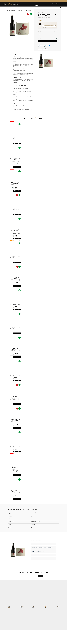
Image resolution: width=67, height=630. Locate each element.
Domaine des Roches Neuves (44, 17)
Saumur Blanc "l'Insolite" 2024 (15, 302)
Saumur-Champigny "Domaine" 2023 (15, 491)
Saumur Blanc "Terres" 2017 (15, 159)
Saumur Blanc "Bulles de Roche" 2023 (15, 467)
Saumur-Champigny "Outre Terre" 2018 (15, 444)
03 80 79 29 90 (58, 610)
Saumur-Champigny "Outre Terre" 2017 (15, 230)
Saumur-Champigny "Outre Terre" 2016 (15, 278)
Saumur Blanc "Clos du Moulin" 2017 (15, 183)
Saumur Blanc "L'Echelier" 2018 (15, 349)
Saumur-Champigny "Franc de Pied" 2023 (15, 325)
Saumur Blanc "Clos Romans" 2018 (15, 420)
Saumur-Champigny (16, 99)
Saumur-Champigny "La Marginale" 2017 (15, 206)
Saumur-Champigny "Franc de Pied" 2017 (15, 396)
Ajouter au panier (47, 41)
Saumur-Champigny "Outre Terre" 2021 (15, 136)
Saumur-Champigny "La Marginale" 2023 (15, 373)
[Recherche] (53, 8)
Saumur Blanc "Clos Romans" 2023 (15, 254)
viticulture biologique (30, 58)
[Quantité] (49, 38)
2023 (45, 48)
